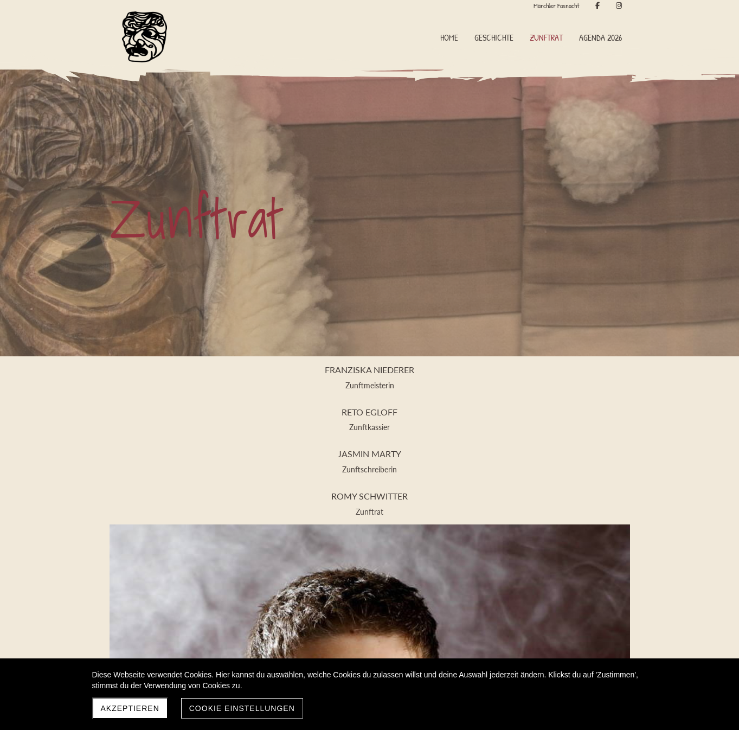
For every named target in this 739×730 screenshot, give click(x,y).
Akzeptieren (130, 708)
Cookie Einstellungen (242, 708)
